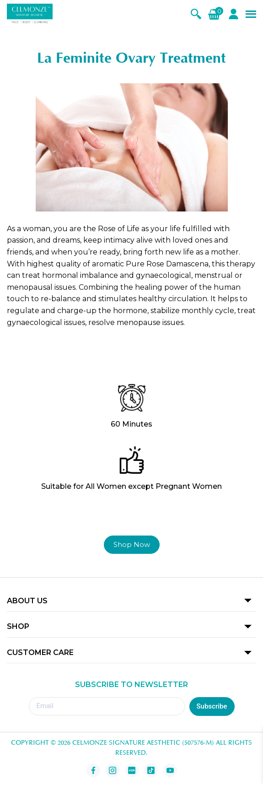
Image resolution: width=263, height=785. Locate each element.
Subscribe (212, 706)
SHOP (18, 626)
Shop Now (131, 544)
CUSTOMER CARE (40, 652)
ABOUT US (27, 600)
